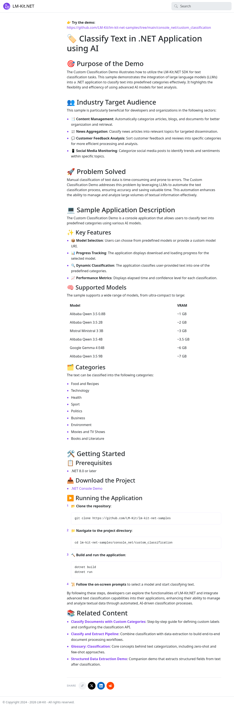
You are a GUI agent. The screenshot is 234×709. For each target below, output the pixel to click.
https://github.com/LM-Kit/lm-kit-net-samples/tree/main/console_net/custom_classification (139, 27)
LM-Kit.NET (18, 6)
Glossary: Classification (90, 646)
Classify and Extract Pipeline (94, 634)
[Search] (201, 6)
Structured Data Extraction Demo (99, 659)
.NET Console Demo (86, 488)
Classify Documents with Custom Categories (108, 621)
